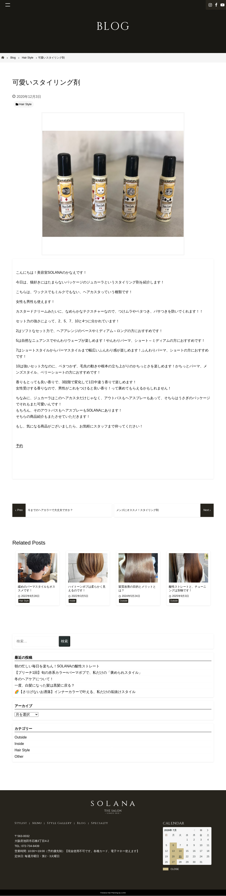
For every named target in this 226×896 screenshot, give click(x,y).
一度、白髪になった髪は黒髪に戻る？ (45, 686)
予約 (19, 446)
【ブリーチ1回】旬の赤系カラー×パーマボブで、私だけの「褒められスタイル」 (78, 673)
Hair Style (22, 750)
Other (19, 757)
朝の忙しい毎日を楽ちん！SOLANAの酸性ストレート (57, 666)
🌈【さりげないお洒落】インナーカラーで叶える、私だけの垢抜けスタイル (75, 692)
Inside (19, 744)
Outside (21, 738)
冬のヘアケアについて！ (34, 679)
